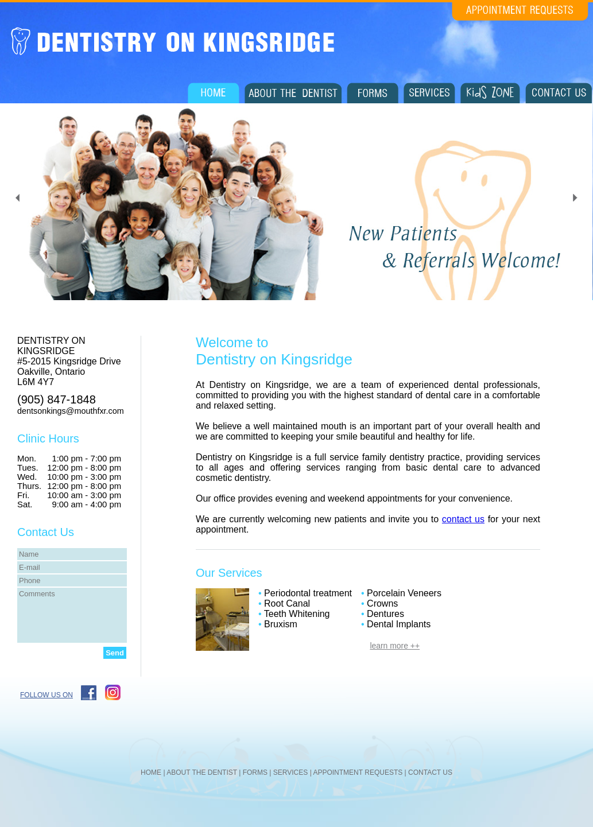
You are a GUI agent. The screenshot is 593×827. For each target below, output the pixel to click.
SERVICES (290, 772)
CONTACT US (430, 772)
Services (429, 93)
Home (213, 93)
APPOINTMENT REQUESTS (357, 772)
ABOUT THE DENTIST (201, 772)
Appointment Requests (520, 11)
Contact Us (558, 93)
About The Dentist (293, 93)
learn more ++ (395, 645)
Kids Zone (490, 93)
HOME (151, 772)
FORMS (255, 772)
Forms (372, 93)
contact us (463, 519)
